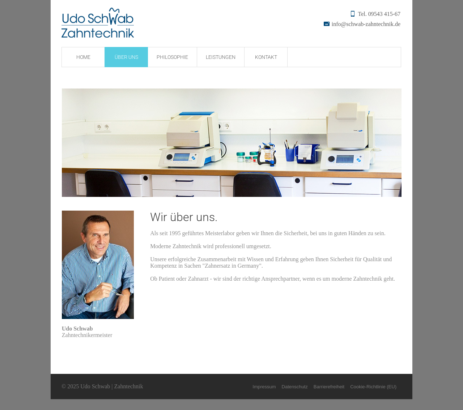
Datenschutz (295, 386)
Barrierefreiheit (329, 386)
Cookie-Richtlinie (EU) (373, 386)
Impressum (264, 386)
